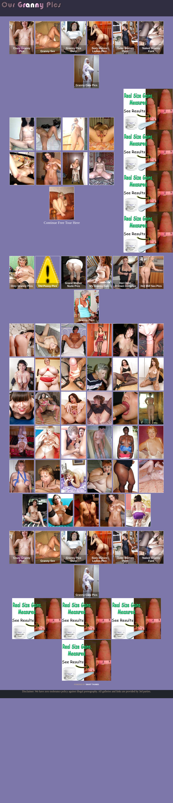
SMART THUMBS (92, 684)
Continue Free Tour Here (62, 223)
